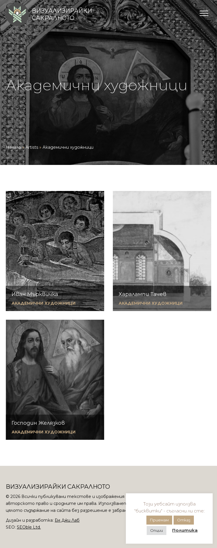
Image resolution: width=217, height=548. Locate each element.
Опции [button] (156, 530)
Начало (13, 147)
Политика (185, 530)
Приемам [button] (159, 520)
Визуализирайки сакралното (62, 14)
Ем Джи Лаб (67, 520)
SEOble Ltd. (29, 527)
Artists (31, 147)
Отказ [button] (183, 520)
